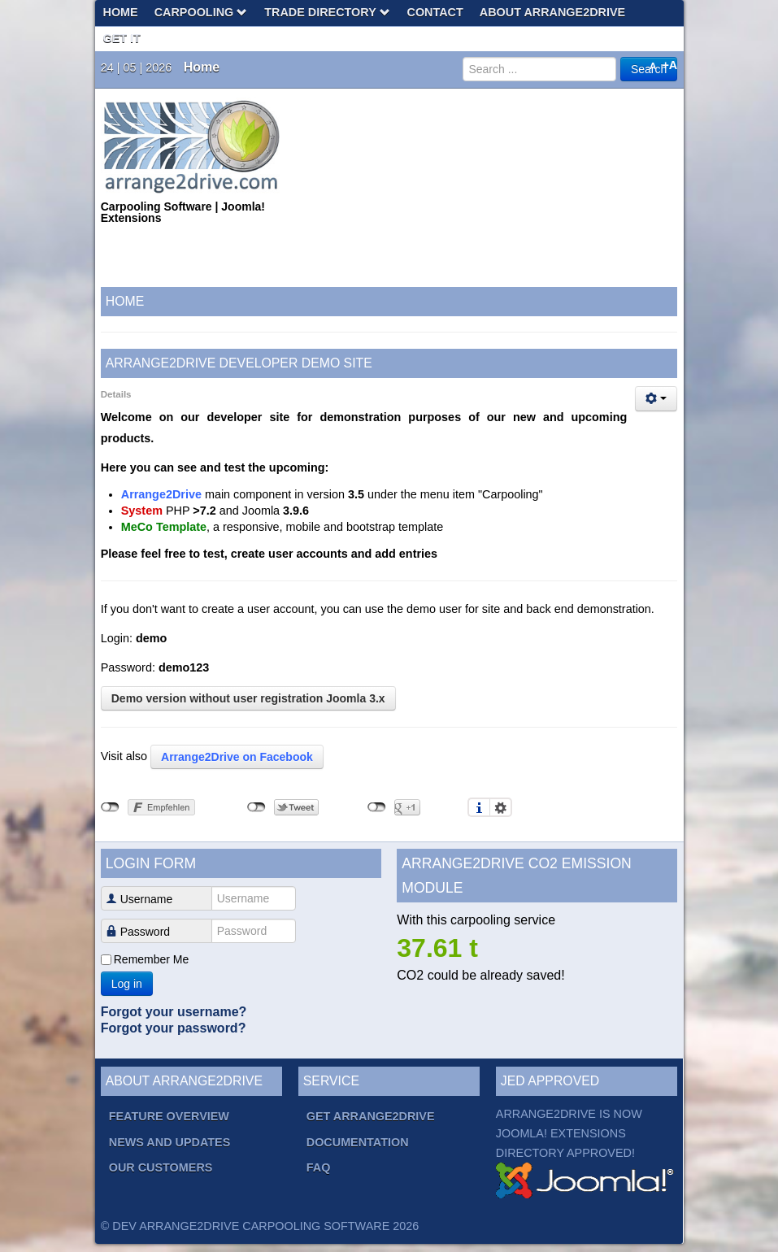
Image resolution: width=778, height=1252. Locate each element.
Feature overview (169, 1116)
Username (140, 899)
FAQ (318, 1167)
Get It (122, 38)
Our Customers (161, 1167)
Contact (435, 12)
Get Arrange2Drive (370, 1116)
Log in (126, 983)
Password (140, 931)
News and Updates (170, 1142)
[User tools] (656, 398)
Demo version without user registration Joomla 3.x (248, 698)
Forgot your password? (173, 1028)
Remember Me (151, 959)
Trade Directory (327, 12)
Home (120, 12)
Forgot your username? (174, 1012)
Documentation (357, 1142)
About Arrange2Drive (552, 12)
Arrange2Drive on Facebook (237, 756)
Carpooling (201, 12)
